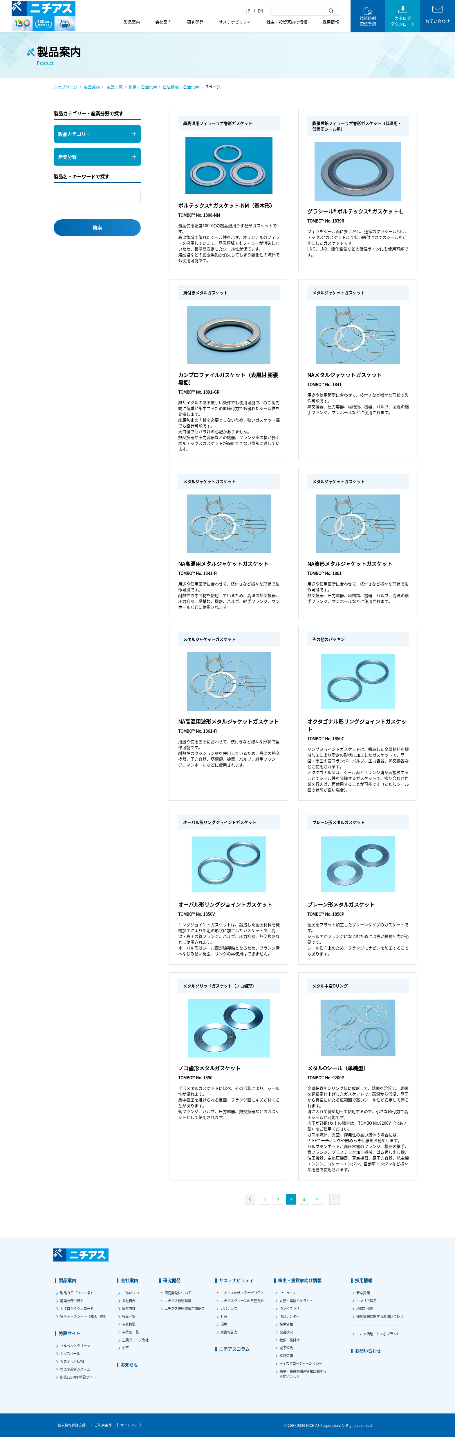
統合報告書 (229, 1332)
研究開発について (178, 1292)
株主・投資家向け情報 (287, 22)
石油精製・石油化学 (180, 86)
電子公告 (286, 1347)
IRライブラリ (289, 1308)
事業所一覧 (130, 1332)
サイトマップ (130, 1424)
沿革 (125, 1347)
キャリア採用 (366, 1300)
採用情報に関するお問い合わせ (379, 1316)
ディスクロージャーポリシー (300, 1363)
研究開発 (195, 22)
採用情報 (331, 22)
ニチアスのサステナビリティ (242, 1292)
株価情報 (286, 1355)
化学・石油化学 (143, 86)
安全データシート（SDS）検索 (83, 1316)
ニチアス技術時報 (178, 1300)
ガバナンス (229, 1308)
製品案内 (132, 22)
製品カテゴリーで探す (76, 1292)
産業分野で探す (72, 1300)
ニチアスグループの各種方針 (242, 1300)
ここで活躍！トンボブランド (378, 1333)
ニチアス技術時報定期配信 (185, 1308)
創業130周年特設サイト (78, 1377)
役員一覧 (129, 1316)
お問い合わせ (368, 1351)
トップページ (65, 86)
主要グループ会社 (135, 1339)
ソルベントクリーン (75, 1345)
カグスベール (70, 1353)
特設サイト (69, 1333)
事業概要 (129, 1324)
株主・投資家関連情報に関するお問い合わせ (302, 1374)
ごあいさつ (130, 1292)
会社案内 (163, 22)
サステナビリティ (235, 22)
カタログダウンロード (76, 1308)
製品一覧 (114, 86)
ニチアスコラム (234, 1349)
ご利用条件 (103, 1424)
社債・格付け (289, 1339)
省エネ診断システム (75, 1369)
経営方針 (129, 1308)
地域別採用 (364, 1308)
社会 (224, 1316)
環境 (224, 1324)
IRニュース (287, 1292)
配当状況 (286, 1332)
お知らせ (129, 1364)
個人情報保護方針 (72, 1424)
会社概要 (129, 1300)
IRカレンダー (289, 1316)
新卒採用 (363, 1292)
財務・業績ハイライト (296, 1300)
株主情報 (286, 1324)
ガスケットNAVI (72, 1361)
